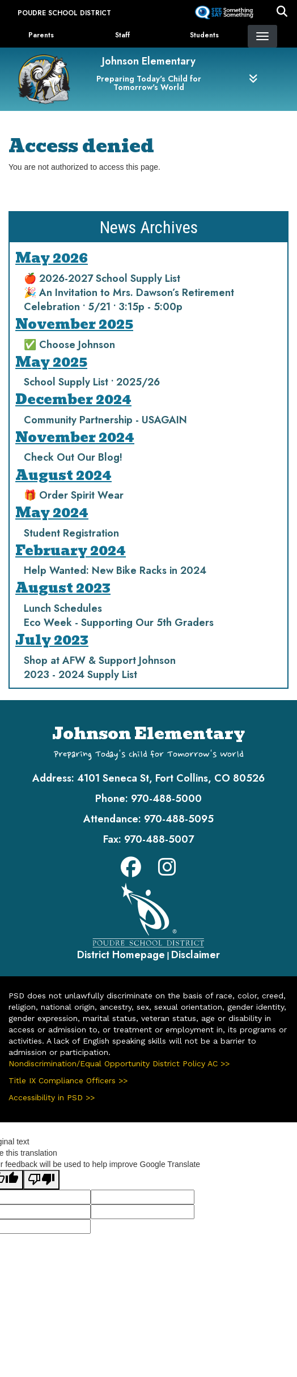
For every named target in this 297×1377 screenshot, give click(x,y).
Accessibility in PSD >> (52, 1097)
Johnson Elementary (149, 61)
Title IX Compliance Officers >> (68, 1080)
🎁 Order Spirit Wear (74, 495)
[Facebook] (131, 871)
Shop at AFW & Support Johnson (100, 660)
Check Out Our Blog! (73, 457)
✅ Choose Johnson (69, 344)
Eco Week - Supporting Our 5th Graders (119, 622)
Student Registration (71, 533)
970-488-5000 (166, 798)
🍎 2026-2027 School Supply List (102, 278)
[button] (282, 13)
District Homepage (121, 954)
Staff (122, 35)
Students (204, 35)
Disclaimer (195, 954)
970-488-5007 (159, 839)
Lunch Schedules (63, 608)
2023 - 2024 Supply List (80, 674)
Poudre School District (64, 13)
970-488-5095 (179, 819)
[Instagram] (167, 871)
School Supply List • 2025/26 (92, 382)
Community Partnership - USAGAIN (105, 420)
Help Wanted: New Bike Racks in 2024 (115, 570)
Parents (41, 35)
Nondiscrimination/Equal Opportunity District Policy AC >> (119, 1063)
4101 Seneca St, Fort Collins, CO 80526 (171, 778)
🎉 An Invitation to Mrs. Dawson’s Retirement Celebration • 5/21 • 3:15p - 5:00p (129, 299)
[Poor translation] (41, 1180)
